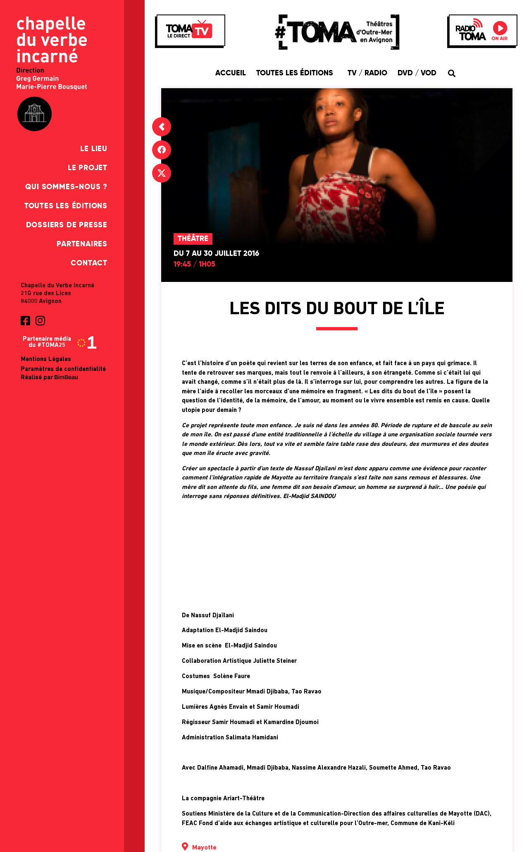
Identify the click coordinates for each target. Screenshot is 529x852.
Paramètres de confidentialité (63, 369)
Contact (89, 263)
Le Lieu (93, 149)
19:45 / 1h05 (194, 264)
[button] (451, 73)
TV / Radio (367, 73)
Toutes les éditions (65, 206)
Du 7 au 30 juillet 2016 (216, 254)
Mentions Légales (46, 359)
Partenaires (82, 244)
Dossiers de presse (66, 225)
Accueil (230, 73)
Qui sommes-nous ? (66, 187)
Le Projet (87, 168)
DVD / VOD (417, 73)
